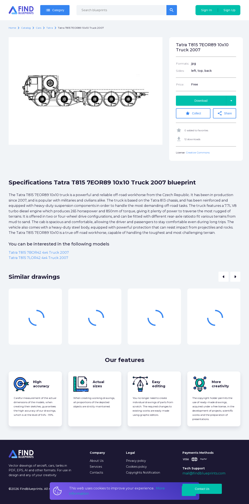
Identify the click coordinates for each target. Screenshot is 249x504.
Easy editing (158, 384)
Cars (38, 27)
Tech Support (193, 468)
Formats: (182, 63)
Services (96, 467)
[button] (223, 277)
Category (55, 10)
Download (215, 101)
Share (224, 113)
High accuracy (41, 384)
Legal (130, 453)
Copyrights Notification (143, 472)
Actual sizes (98, 384)
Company (97, 453)
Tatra (49, 27)
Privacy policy (136, 461)
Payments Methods (198, 453)
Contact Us (202, 488)
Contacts (96, 472)
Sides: (180, 71)
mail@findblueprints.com (203, 473)
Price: (180, 84)
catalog (26, 27)
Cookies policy (136, 467)
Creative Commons (198, 152)
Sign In (206, 10)
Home (12, 27)
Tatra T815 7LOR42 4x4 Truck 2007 (38, 258)
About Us (96, 461)
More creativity (220, 384)
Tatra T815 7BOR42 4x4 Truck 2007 (39, 253)
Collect (193, 113)
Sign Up (230, 10)
